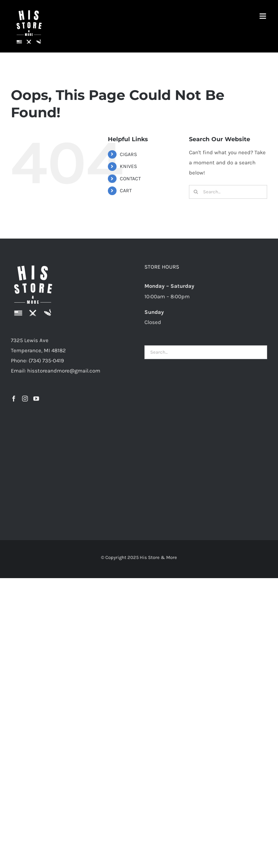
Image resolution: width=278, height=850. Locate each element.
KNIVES (128, 166)
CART (126, 191)
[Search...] (228, 192)
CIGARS (128, 154)
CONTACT (130, 179)
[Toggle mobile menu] (263, 16)
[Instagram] (25, 398)
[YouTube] (36, 398)
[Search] (196, 192)
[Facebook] (14, 398)
